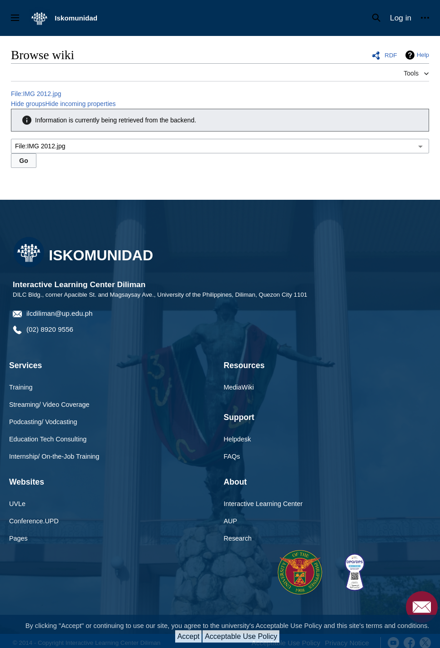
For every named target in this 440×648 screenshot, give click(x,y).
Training (20, 387)
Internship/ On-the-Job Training (54, 456)
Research (238, 538)
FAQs (232, 456)
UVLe (17, 503)
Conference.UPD (34, 521)
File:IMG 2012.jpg (36, 93)
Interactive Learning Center (263, 503)
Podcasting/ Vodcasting (43, 421)
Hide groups (28, 103)
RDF (390, 55)
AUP (231, 521)
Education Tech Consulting (47, 439)
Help (423, 54)
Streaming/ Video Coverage (49, 404)
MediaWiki (239, 387)
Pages (18, 538)
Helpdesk (237, 439)
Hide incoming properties (81, 103)
